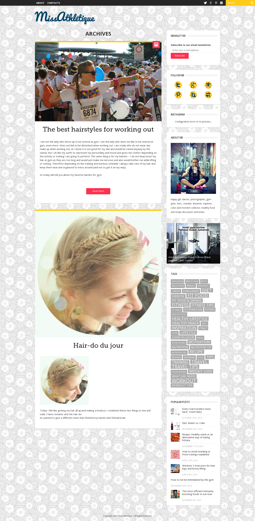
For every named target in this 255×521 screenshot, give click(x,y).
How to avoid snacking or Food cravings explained (196, 453)
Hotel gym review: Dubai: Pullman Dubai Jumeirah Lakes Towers (189, 259)
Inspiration (184, 328)
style (200, 357)
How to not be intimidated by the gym (192, 479)
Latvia (174, 333)
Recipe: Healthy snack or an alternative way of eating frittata (197, 437)
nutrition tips (179, 352)
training (180, 362)
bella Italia (178, 285)
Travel (199, 362)
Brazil (191, 285)
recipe (196, 352)
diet (207, 290)
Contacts (53, 2)
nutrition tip (201, 347)
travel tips (185, 367)
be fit (204, 281)
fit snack (176, 310)
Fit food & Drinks (187, 300)
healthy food (179, 314)
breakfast (203, 285)
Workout (184, 381)
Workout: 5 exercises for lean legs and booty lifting (198, 467)
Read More (98, 191)
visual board (179, 371)
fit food (198, 296)
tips (210, 357)
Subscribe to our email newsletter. (191, 45)
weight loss (200, 371)
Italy (203, 328)
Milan (200, 337)
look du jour (183, 337)
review (176, 357)
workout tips (182, 385)
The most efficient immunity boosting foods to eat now (198, 492)
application (177, 281)
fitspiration (193, 309)
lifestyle (188, 332)
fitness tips (203, 305)
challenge (191, 291)
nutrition (180, 347)
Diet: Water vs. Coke (193, 423)
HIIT (204, 323)
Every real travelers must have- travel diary (196, 410)
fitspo (209, 309)
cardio (176, 291)
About (40, 2)
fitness (180, 305)
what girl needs (183, 376)
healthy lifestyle (190, 319)
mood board (178, 342)
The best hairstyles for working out (98, 129)
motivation (199, 342)
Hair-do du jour (98, 345)
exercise (178, 296)
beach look (192, 281)
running (189, 357)
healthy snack (185, 323)
